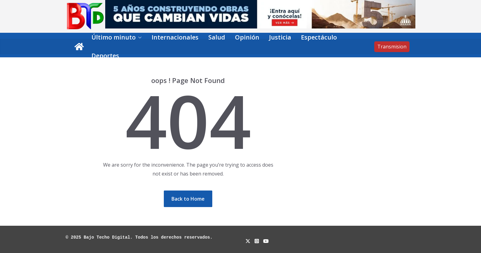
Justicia (280, 37)
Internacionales (175, 37)
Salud (216, 37)
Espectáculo (319, 37)
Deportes (105, 55)
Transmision (391, 46)
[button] (139, 37)
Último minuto (113, 37)
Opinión (247, 37)
